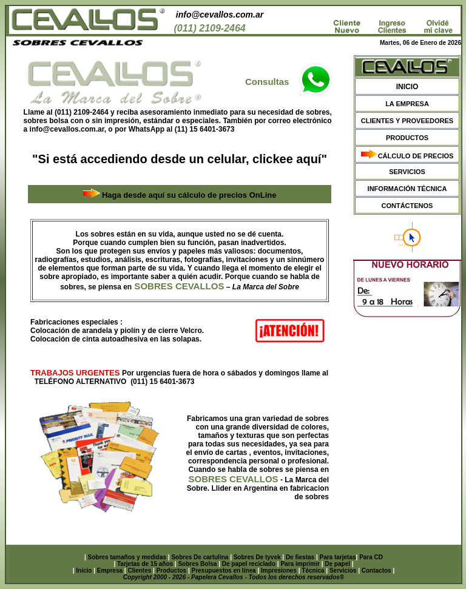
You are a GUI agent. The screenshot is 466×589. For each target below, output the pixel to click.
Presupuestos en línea (224, 570)
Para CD (371, 557)
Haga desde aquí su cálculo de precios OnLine (189, 195)
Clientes (139, 570)
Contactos (376, 570)
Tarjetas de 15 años (146, 563)
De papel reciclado (248, 563)
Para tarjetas (338, 557)
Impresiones (279, 570)
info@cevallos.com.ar (219, 14)
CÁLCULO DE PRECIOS (416, 156)
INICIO (407, 86)
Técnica (313, 570)
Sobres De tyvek (258, 557)
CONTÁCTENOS (407, 205)
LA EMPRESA (407, 103)
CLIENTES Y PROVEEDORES (407, 120)
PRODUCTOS (407, 137)
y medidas (152, 557)
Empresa (110, 570)
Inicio (84, 570)
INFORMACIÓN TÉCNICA (407, 188)
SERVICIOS (407, 171)
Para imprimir (300, 563)
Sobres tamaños (112, 557)
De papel (337, 563)
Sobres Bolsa (198, 563)
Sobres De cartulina (200, 557)
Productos (171, 570)
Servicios (342, 570)
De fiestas (301, 557)
